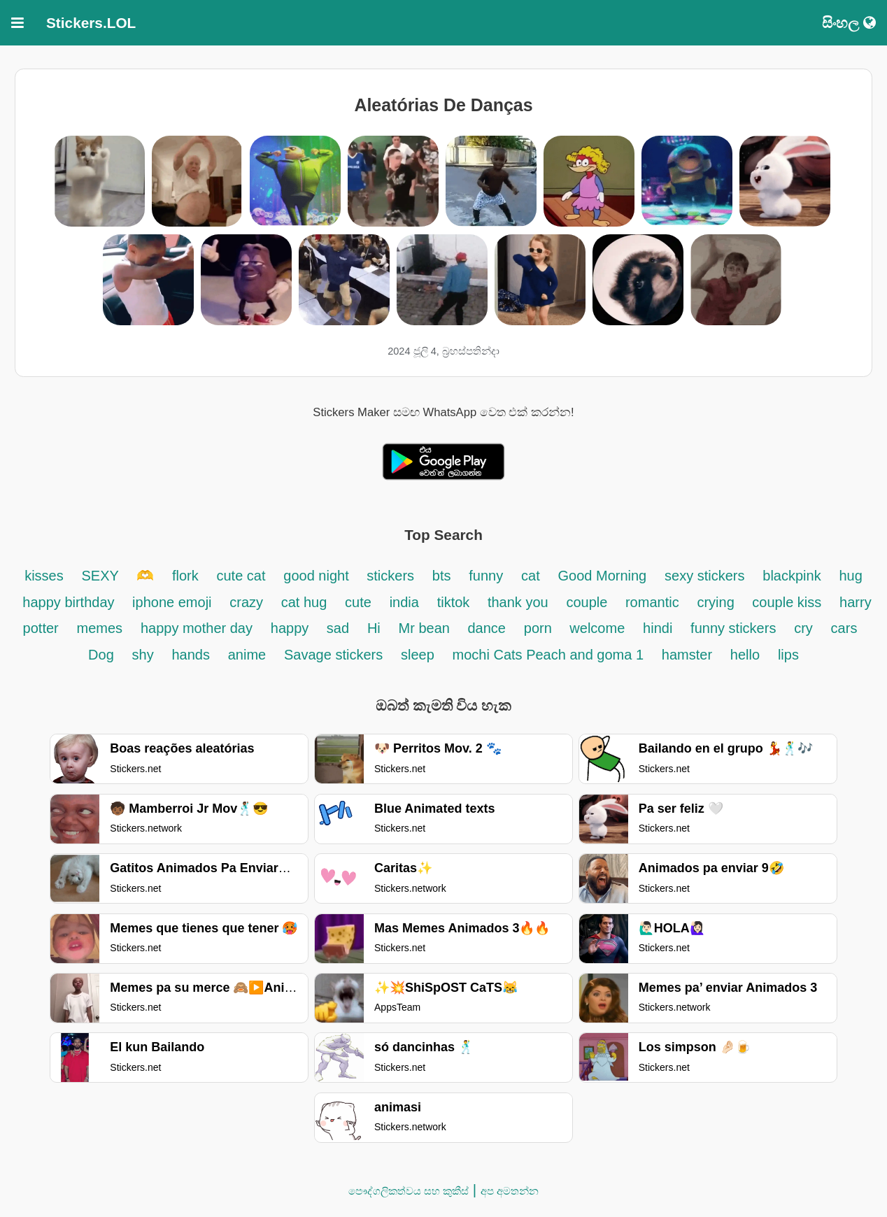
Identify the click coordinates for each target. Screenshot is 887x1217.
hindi (657, 628)
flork (185, 575)
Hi (374, 628)
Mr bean (426, 628)
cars (844, 628)
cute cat (240, 575)
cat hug (304, 602)
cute (358, 602)
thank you (518, 602)
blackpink (791, 575)
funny (486, 575)
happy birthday (70, 602)
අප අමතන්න (510, 1191)
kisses (44, 575)
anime (247, 654)
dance (486, 628)
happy (292, 628)
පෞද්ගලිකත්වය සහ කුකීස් (408, 1191)
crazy (248, 602)
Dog (101, 654)
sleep (417, 654)
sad (338, 628)
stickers (390, 575)
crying (717, 602)
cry (803, 628)
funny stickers (733, 628)
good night (318, 575)
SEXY (102, 575)
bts (441, 575)
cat (530, 575)
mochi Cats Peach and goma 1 (548, 654)
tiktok (455, 602)
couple (588, 602)
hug (850, 575)
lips (788, 654)
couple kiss (786, 602)
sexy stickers (704, 575)
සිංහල (849, 23)
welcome (597, 628)
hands (190, 654)
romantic (652, 602)
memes (100, 628)
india (404, 602)
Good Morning (602, 575)
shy (143, 654)
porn (540, 628)
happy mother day (197, 628)
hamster (687, 654)
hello (745, 654)
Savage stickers (333, 654)
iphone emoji (171, 602)
